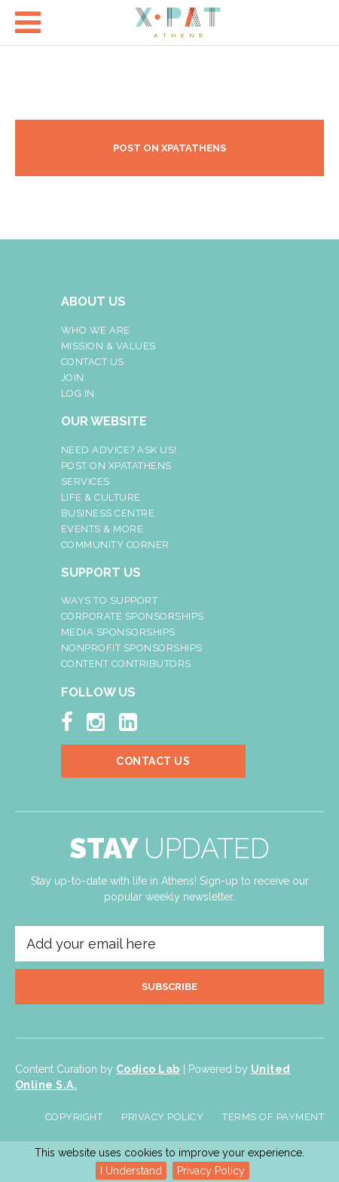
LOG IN (78, 393)
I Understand (131, 1171)
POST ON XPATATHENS (169, 148)
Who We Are (95, 330)
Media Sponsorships (118, 632)
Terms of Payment (273, 1117)
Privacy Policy (211, 1171)
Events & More (102, 529)
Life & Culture (101, 497)
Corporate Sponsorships (132, 616)
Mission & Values (108, 346)
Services (85, 481)
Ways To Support (109, 600)
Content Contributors (126, 663)
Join (72, 377)
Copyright (74, 1117)
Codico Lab (148, 1069)
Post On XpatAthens (116, 465)
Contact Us (92, 361)
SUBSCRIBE (169, 986)
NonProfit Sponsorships (132, 647)
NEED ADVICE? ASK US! (119, 449)
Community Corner (115, 544)
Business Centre (108, 513)
